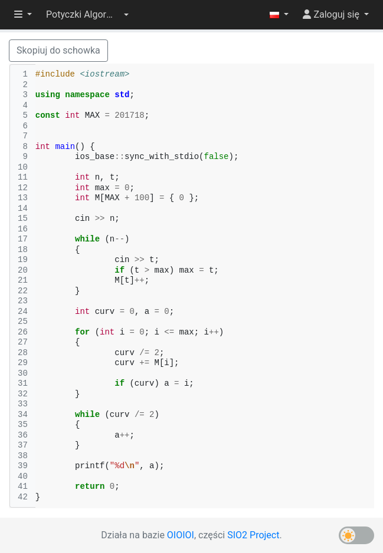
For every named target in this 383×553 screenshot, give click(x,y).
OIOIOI (180, 535)
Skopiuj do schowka (58, 50)
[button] (87, 14)
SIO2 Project (253, 535)
